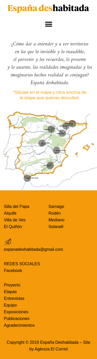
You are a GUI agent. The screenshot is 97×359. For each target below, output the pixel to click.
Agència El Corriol (51, 349)
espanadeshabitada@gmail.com (33, 249)
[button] (48, 24)
